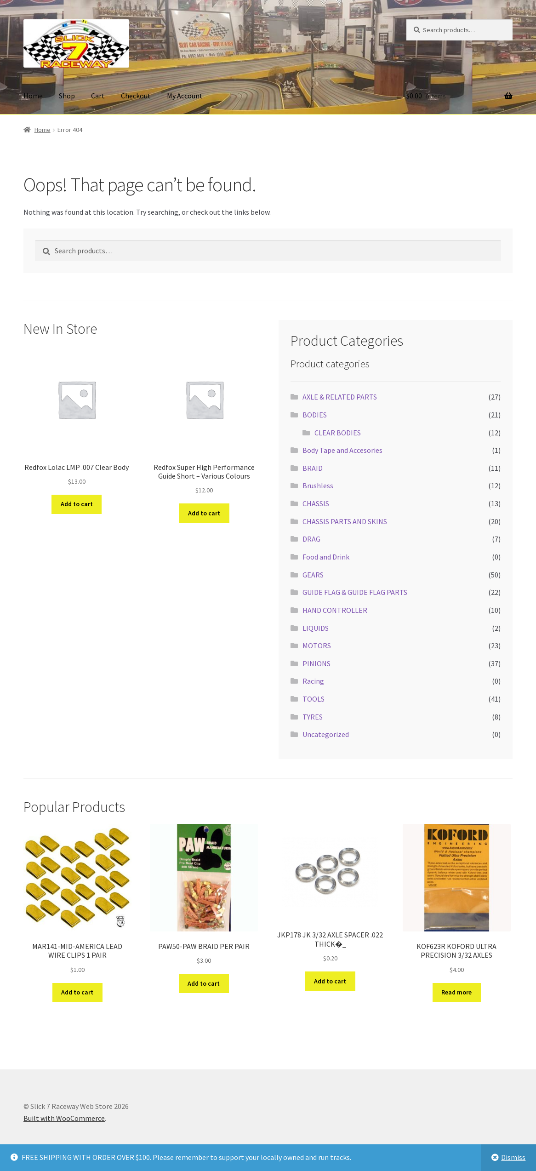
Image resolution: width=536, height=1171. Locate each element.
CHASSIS (315, 503)
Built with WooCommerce (64, 1118)
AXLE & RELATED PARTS (339, 396)
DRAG (311, 538)
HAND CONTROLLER (334, 610)
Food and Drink (325, 556)
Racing (313, 680)
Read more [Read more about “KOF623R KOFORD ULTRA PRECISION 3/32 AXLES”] (456, 992)
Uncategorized (325, 734)
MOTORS (316, 645)
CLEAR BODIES (337, 432)
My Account (185, 95)
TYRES (312, 716)
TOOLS (313, 698)
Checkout (136, 95)
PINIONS (316, 663)
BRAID (312, 468)
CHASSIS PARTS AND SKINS (344, 521)
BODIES (314, 414)
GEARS (313, 574)
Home (33, 95)
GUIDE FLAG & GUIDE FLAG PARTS (354, 592)
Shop (67, 95)
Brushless (317, 485)
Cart (98, 95)
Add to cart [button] (77, 504)
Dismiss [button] (513, 1157)
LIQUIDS (315, 628)
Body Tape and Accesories (342, 450)
